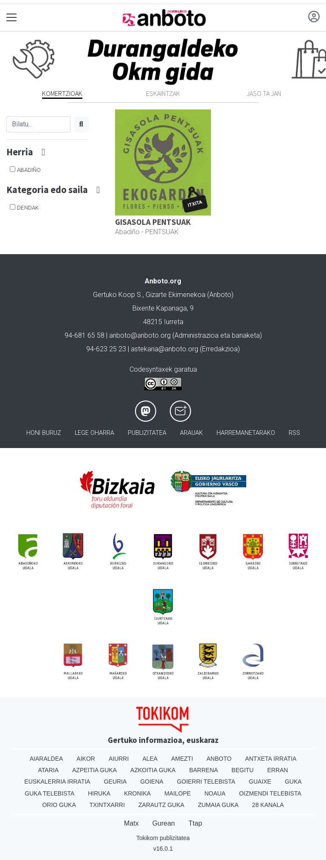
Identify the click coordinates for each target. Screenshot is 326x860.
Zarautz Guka (161, 804)
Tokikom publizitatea (163, 838)
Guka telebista (49, 793)
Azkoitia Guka (153, 770)
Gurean (163, 823)
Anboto (219, 758)
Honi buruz (43, 433)
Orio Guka (59, 804)
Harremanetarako (245, 433)
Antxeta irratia (270, 758)
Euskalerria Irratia (57, 781)
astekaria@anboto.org (164, 349)
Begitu (242, 770)
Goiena (151, 781)
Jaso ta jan (264, 93)
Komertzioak (62, 93)
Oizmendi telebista (270, 793)
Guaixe (260, 781)
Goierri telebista (206, 781)
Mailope (177, 793)
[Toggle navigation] (12, 17)
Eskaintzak (163, 93)
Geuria (115, 781)
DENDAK (28, 207)
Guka (293, 781)
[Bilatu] (38, 124)
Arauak (191, 433)
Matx (131, 823)
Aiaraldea (46, 758)
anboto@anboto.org (140, 335)
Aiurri (119, 758)
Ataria (48, 770)
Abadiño (29, 169)
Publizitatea (147, 433)
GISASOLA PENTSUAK (153, 222)
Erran (277, 770)
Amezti (182, 758)
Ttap (195, 823)
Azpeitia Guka (94, 770)
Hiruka (99, 793)
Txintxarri (107, 804)
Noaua (214, 793)
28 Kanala (268, 804)
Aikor (85, 758)
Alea (149, 758)
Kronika (137, 793)
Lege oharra (94, 433)
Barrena (203, 770)
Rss (294, 433)
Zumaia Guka (218, 804)
